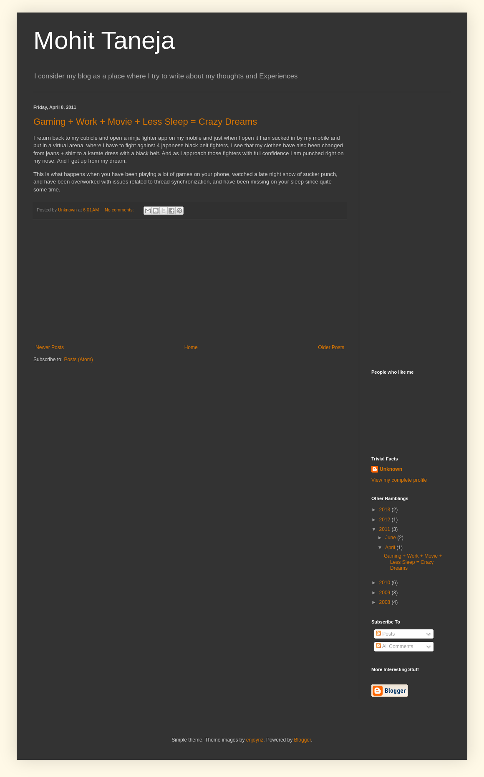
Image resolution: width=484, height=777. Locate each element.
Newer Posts (49, 347)
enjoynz (254, 740)
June (391, 538)
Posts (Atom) (78, 359)
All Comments (394, 646)
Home (191, 347)
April (390, 548)
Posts (385, 634)
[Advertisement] (189, 282)
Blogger (302, 740)
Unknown (391, 469)
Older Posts (331, 347)
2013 (385, 510)
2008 (385, 602)
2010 (385, 583)
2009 (385, 593)
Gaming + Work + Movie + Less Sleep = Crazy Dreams (145, 121)
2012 (385, 520)
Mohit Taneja (104, 40)
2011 (385, 529)
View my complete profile (399, 480)
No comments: (120, 209)
